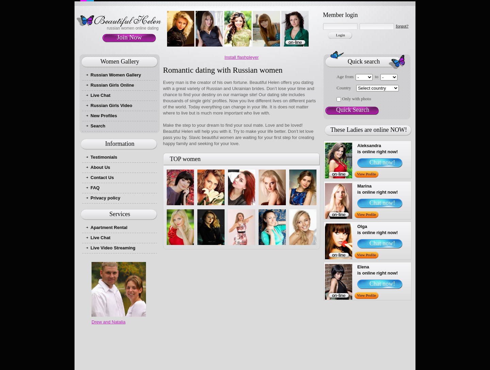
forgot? (402, 26)
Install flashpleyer (242, 57)
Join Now (129, 37)
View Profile (366, 174)
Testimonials (104, 157)
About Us (100, 167)
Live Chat (101, 95)
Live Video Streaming (113, 247)
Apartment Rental (109, 227)
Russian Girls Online (112, 85)
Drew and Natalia (109, 321)
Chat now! (382, 162)
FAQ (95, 187)
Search (98, 125)
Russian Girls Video (111, 105)
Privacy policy (105, 197)
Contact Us (102, 177)
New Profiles (104, 115)
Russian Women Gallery (116, 74)
